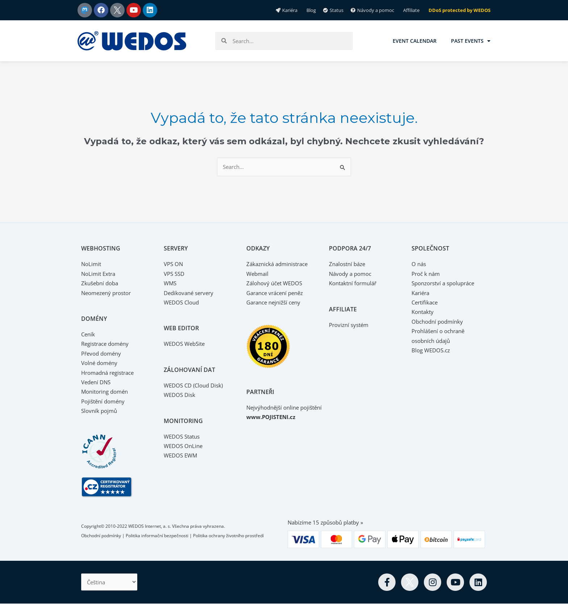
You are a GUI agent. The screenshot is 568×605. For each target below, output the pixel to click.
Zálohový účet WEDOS (276, 284)
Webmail (258, 274)
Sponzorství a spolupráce (446, 284)
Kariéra (421, 293)
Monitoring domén (107, 392)
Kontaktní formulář (355, 284)
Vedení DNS (97, 382)
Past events (470, 41)
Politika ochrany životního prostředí (228, 536)
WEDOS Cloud (183, 303)
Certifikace (426, 303)
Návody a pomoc (352, 274)
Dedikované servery (191, 293)
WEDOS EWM (182, 456)
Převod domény (103, 354)
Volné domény (101, 364)
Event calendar (415, 40)
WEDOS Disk (180, 395)
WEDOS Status (183, 437)
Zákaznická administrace (279, 265)
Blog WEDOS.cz (432, 351)
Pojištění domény (105, 402)
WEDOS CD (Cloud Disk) (196, 386)
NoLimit (92, 265)
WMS (171, 284)
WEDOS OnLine (184, 446)
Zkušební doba (101, 284)
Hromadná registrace (110, 373)
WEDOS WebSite (186, 344)
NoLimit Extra (99, 274)
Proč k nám (427, 274)
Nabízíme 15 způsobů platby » (328, 523)
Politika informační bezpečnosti (157, 536)
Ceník (88, 335)
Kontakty (424, 312)
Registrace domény (107, 344)
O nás (419, 265)
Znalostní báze (349, 265)
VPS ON (174, 265)
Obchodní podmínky (439, 322)
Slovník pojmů (100, 411)
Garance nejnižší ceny (276, 303)
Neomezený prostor (108, 293)
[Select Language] (111, 583)
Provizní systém (350, 325)
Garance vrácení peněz (277, 293)
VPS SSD (175, 274)
